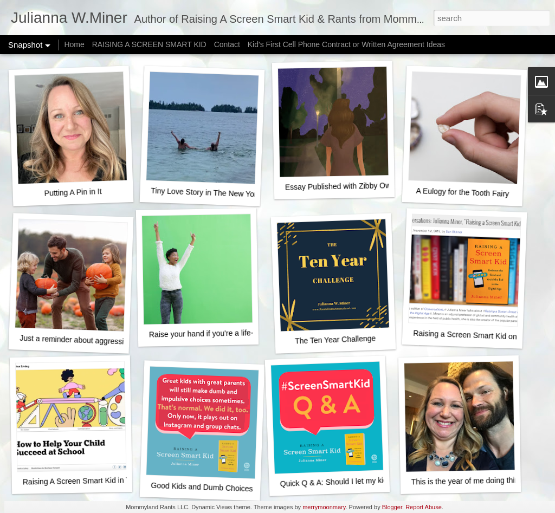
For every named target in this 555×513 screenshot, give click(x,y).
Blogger (392, 507)
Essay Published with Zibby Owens (344, 186)
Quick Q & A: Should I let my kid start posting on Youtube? (377, 481)
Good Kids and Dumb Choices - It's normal (222, 488)
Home (74, 44)
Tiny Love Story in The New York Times (217, 192)
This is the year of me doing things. (470, 481)
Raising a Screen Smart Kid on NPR (474, 335)
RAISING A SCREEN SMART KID (149, 44)
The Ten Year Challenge (335, 339)
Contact (227, 44)
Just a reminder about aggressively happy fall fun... (105, 341)
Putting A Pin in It (72, 192)
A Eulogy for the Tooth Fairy (462, 192)
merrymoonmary (323, 507)
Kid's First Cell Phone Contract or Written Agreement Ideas (346, 44)
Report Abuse (423, 507)
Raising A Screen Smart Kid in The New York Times (109, 480)
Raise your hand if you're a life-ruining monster (227, 333)
